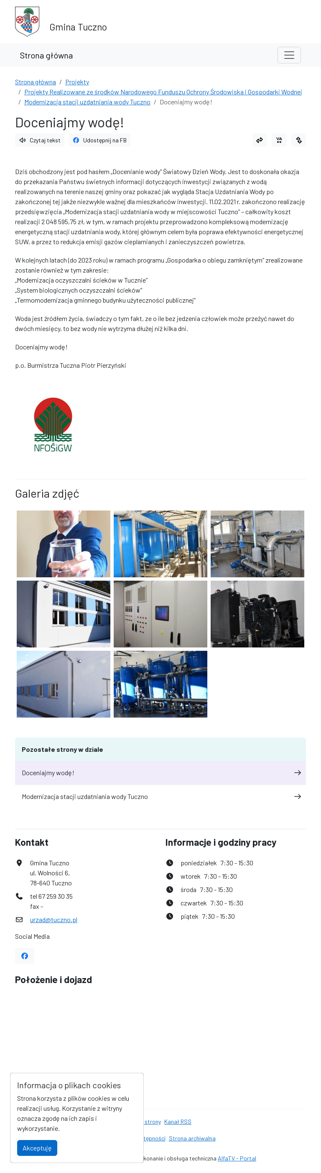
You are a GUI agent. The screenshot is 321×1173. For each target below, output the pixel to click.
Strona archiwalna (192, 1138)
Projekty (77, 82)
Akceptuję (37, 1148)
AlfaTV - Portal (237, 1158)
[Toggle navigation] (289, 55)
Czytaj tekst (40, 140)
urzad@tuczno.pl (53, 919)
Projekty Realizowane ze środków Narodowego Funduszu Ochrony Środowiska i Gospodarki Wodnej (163, 92)
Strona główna (46, 55)
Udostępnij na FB (100, 140)
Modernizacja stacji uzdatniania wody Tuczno (87, 102)
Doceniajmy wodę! (160, 772)
